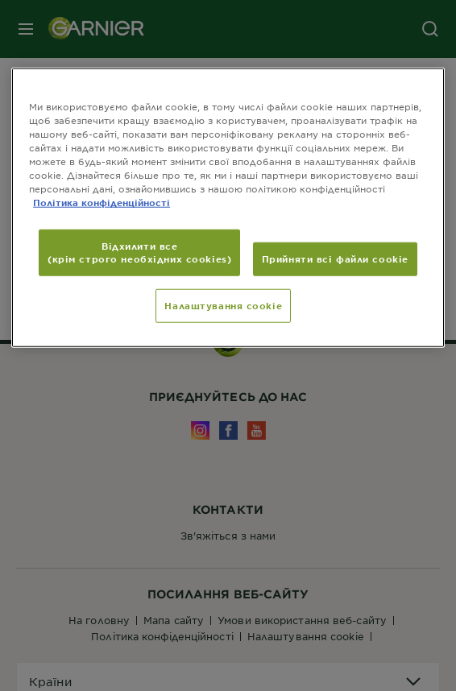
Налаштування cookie (223, 305)
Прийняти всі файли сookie (335, 258)
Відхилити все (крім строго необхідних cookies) (139, 252)
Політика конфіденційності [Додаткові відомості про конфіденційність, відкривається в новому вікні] (101, 202)
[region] (228, 207)
